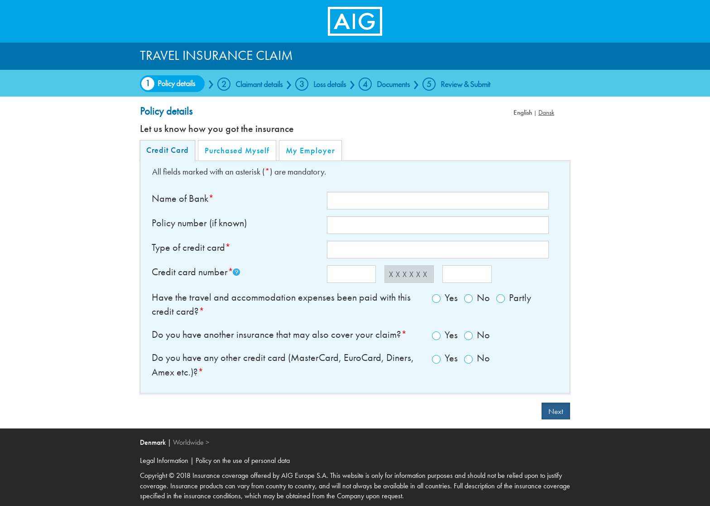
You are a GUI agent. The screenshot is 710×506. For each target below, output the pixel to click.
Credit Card (167, 150)
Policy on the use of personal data (243, 460)
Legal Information (165, 460)
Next (555, 411)
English (522, 112)
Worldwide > (191, 442)
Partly (513, 297)
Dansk (546, 112)
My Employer (310, 150)
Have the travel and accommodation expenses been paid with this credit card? (281, 304)
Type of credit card (188, 247)
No (477, 297)
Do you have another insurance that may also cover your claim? (276, 334)
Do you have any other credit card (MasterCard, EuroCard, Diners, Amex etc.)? (283, 364)
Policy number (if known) (199, 223)
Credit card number (190, 272)
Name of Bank (180, 198)
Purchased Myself (237, 150)
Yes (445, 297)
